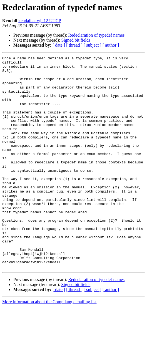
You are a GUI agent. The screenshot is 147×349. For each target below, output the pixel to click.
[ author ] (111, 45)
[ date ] (59, 45)
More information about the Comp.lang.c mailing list (49, 344)
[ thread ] (74, 45)
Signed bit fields (75, 40)
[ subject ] (92, 45)
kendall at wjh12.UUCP (39, 20)
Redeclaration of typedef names (96, 35)
